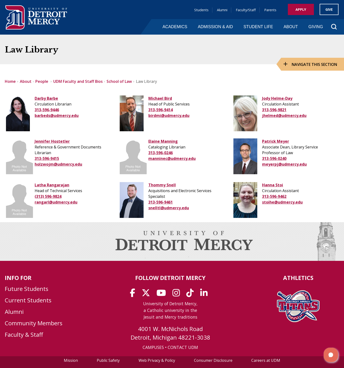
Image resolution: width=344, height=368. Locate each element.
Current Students (28, 300)
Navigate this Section (314, 64)
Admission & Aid (215, 26)
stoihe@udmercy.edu (282, 202)
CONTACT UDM (183, 347)
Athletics (298, 278)
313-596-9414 (160, 109)
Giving (315, 26)
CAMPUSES (153, 347)
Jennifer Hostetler (52, 141)
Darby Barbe (46, 98)
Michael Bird (160, 98)
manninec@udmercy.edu (172, 158)
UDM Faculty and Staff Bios (78, 81)
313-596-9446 (47, 109)
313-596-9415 (47, 158)
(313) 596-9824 (48, 196)
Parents (270, 10)
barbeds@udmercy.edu (57, 115)
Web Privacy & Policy (157, 360)
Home (10, 81)
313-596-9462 (274, 196)
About (291, 26)
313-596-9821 (274, 109)
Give (329, 9)
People (42, 81)
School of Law (119, 81)
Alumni (222, 10)
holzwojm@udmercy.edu (58, 164)
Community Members (33, 323)
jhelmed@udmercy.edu (284, 115)
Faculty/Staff (246, 10)
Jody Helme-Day (277, 98)
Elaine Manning (163, 141)
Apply (301, 9)
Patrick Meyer (275, 141)
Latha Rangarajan (52, 185)
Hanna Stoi (272, 185)
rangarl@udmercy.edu (56, 202)
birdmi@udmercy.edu (168, 115)
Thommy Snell (162, 185)
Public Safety (108, 360)
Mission (71, 360)
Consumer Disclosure (213, 360)
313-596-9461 (160, 202)
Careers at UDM (265, 360)
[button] (331, 355)
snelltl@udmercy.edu (168, 207)
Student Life (258, 26)
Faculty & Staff (24, 334)
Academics (174, 26)
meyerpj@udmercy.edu (284, 164)
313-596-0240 (274, 158)
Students (201, 10)
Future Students (26, 289)
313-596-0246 (160, 152)
